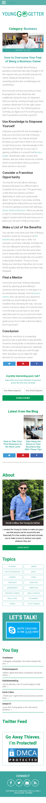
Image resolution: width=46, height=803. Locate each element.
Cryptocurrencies (12, 572)
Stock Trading (34, 604)
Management (12, 588)
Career (34, 566)
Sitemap (29, 793)
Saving (12, 604)
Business (30, 29)
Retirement (33, 598)
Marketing (33, 588)
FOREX (33, 577)
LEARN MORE (23, 547)
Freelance (12, 582)
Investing (34, 582)
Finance (12, 577)
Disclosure (19, 793)
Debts (33, 572)
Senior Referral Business (14, 210)
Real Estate (12, 598)
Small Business (33, 593)
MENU (12, 3)
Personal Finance (12, 593)
